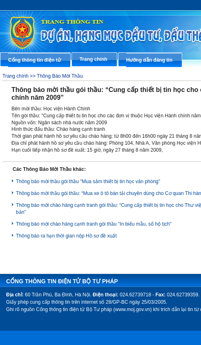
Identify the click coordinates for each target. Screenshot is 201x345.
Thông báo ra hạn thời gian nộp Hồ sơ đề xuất (66, 236)
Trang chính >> (19, 76)
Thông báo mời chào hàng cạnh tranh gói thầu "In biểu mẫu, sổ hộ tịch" (94, 224)
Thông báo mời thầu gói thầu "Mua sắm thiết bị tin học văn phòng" (88, 181)
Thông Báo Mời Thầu (60, 76)
